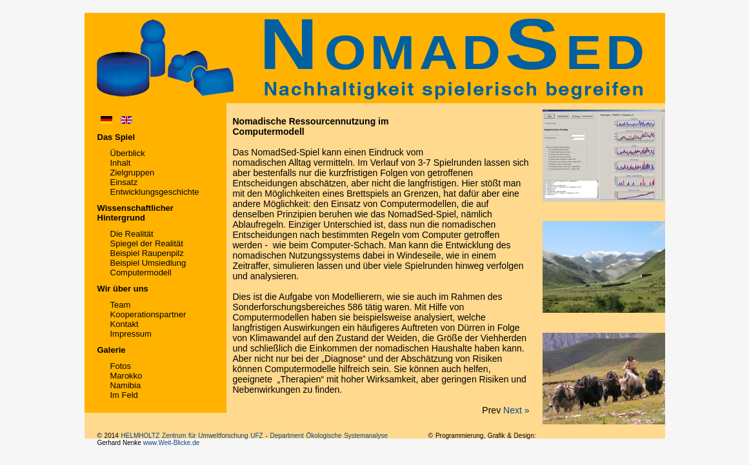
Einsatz (124, 182)
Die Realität (132, 234)
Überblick (127, 153)
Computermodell (141, 272)
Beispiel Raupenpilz (147, 253)
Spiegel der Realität (146, 243)
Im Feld (124, 395)
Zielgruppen (132, 172)
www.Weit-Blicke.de (171, 442)
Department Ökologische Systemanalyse (328, 435)
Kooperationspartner (148, 314)
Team (120, 305)
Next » (516, 410)
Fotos (121, 366)
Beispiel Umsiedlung (148, 263)
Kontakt (124, 324)
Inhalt (120, 163)
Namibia (125, 385)
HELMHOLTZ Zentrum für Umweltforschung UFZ (192, 435)
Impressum (131, 334)
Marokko (126, 376)
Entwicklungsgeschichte (154, 192)
